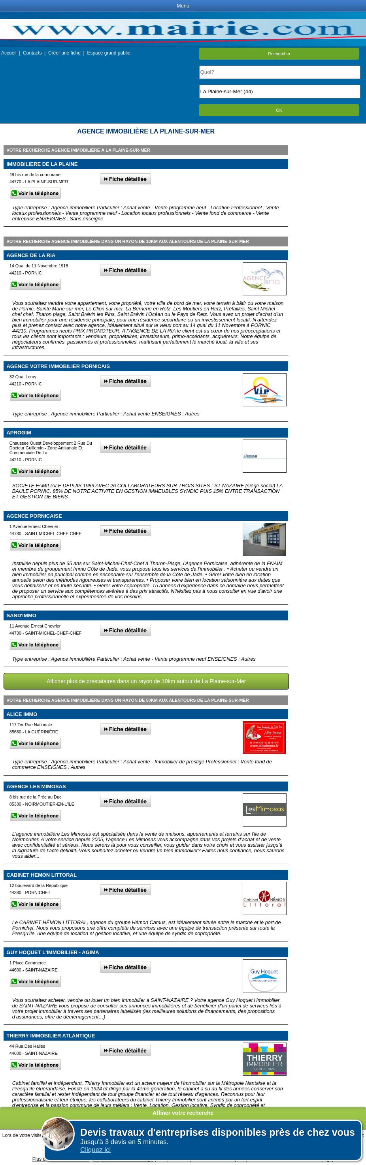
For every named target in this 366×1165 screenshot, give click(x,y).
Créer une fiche (64, 53)
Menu (183, 6)
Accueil (9, 53)
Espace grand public (108, 53)
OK (279, 110)
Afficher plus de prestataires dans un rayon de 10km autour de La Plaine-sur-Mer (146, 681)
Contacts (32, 53)
